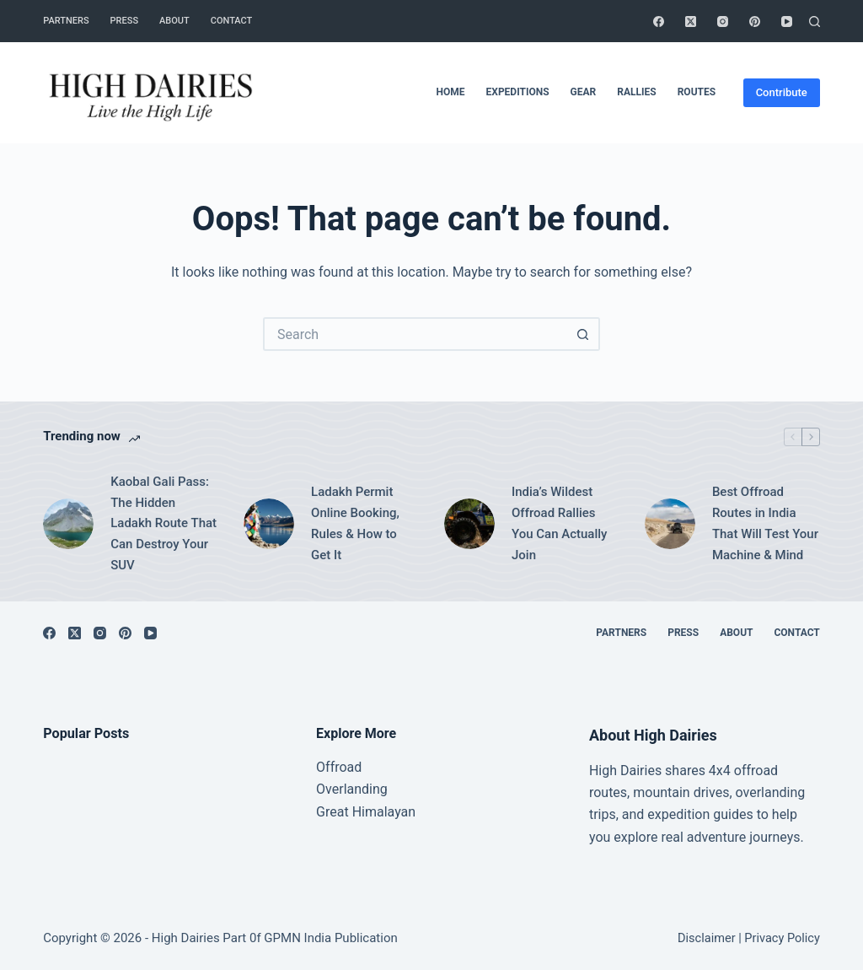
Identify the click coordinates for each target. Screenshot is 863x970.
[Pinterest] (754, 21)
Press (124, 20)
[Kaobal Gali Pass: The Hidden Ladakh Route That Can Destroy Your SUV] (68, 523)
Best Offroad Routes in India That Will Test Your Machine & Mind (765, 523)
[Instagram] (722, 21)
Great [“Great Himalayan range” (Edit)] (332, 812)
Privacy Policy (781, 938)
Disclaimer (707, 938)
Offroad (339, 767)
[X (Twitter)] (690, 21)
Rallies (636, 92)
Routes (697, 92)
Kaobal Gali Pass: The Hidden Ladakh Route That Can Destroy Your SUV (163, 523)
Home (451, 92)
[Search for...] (414, 334)
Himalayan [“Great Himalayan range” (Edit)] (382, 812)
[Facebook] (658, 21)
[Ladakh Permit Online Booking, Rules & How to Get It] (269, 523)
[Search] (814, 21)
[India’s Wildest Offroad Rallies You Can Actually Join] (469, 523)
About (174, 20)
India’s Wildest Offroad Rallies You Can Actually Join (559, 523)
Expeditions (517, 92)
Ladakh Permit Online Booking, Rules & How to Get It (355, 523)
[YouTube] (786, 21)
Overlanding (352, 789)
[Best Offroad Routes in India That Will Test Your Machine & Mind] (670, 523)
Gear (584, 92)
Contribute (781, 92)
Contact (232, 20)
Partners (65, 20)
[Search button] (583, 334)
